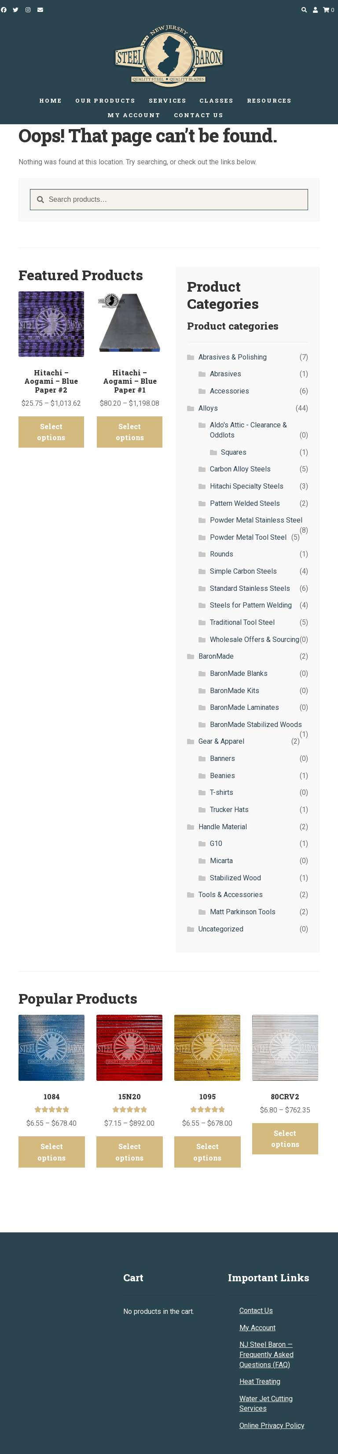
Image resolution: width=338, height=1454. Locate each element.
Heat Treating (259, 1363)
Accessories (229, 391)
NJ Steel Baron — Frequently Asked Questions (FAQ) (266, 1336)
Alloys (208, 408)
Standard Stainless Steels (250, 588)
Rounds (221, 554)
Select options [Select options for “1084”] (51, 1140)
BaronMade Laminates (244, 707)
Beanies (222, 776)
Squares (233, 452)
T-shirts (221, 792)
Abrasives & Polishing (232, 357)
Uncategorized (220, 929)
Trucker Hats (229, 809)
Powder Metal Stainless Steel (256, 520)
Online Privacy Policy (272, 1407)
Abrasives (225, 374)
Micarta (221, 861)
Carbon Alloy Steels (240, 469)
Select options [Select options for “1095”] (207, 1140)
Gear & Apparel (221, 741)
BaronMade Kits (234, 690)
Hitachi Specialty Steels (246, 486)
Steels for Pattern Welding (251, 605)
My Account (257, 1309)
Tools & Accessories (230, 894)
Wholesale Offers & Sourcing (254, 639)
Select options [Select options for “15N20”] (129, 1140)
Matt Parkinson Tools (243, 912)
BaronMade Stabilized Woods (256, 724)
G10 (216, 843)
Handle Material (222, 827)
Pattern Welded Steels (245, 503)
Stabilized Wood (235, 878)
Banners (222, 758)
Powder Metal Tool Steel (248, 537)
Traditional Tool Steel (242, 622)
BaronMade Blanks (239, 673)
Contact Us (256, 1292)
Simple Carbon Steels (243, 571)
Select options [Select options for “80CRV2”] (285, 1128)
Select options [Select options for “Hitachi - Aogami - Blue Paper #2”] (51, 422)
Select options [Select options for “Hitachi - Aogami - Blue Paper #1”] (130, 422)
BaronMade (216, 656)
